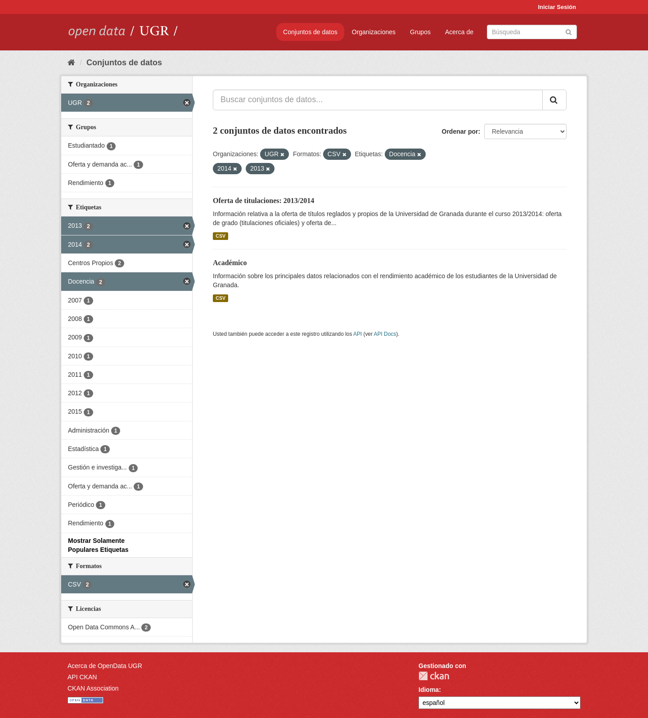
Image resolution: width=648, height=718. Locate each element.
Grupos (420, 32)
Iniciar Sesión (557, 7)
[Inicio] (71, 62)
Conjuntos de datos (310, 32)
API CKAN (82, 677)
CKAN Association (93, 688)
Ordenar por (460, 131)
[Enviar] (568, 31)
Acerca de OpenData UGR (105, 665)
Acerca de (459, 32)
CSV (220, 236)
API (357, 334)
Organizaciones (374, 32)
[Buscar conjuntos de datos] (532, 32)
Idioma (428, 689)
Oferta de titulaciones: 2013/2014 (263, 200)
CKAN (433, 676)
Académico (230, 262)
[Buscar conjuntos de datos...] (378, 100)
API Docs (385, 334)
